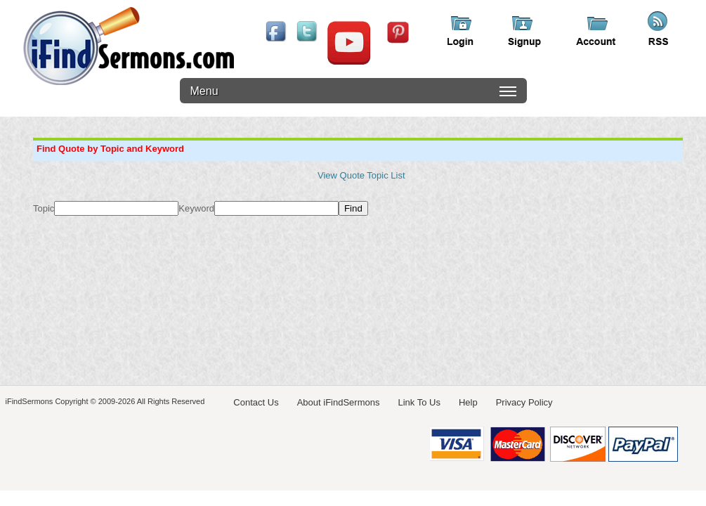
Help (468, 402)
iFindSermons (128, 46)
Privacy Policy (524, 402)
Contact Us (255, 402)
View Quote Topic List (361, 175)
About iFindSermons (338, 402)
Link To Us (419, 402)
